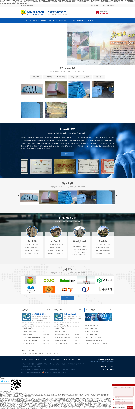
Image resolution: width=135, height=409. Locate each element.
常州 (22, 353)
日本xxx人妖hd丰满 (105, 405)
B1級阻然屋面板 (74, 79)
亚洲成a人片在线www (41, 398)
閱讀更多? (67, 156)
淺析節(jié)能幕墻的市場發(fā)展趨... (32, 362)
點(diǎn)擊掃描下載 (5, 391)
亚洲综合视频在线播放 (15, 404)
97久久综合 (49, 402)
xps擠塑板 (86, 79)
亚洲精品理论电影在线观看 (20, 407)
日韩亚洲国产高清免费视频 (77, 404)
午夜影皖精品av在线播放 (37, 408)
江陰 (40, 353)
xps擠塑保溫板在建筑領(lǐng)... (62, 368)
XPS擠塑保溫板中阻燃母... (39, 339)
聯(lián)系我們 (110, 5)
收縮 (1, 377)
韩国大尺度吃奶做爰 (14, 400)
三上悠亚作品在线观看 (82, 402)
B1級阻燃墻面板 (61, 79)
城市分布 (31, 350)
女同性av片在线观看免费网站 (41, 400)
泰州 (53, 353)
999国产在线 (111, 398)
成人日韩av (79, 407)
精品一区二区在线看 (88, 398)
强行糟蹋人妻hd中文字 (10, 405)
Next (129, 43)
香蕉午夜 (47, 403)
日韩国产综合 (27, 405)
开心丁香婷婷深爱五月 (76, 400)
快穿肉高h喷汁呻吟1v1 (63, 404)
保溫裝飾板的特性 (27, 359)
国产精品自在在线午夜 (37, 405)
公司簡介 (102, 5)
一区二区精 (96, 404)
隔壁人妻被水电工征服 (84, 399)
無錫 (33, 353)
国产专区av (104, 398)
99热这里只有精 (88, 404)
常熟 (57, 353)
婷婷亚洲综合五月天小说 (63, 400)
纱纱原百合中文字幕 (102, 403)
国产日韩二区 (26, 402)
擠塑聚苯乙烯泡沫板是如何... (62, 359)
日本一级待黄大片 (23, 399)
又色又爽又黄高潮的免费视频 (38, 402)
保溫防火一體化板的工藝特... (30, 356)
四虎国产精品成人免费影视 (36, 399)
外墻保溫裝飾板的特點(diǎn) (30, 365)
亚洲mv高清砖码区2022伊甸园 (74, 398)
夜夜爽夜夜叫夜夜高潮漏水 (92, 405)
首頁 (25, 20)
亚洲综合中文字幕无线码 (69, 407)
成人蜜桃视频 (32, 404)
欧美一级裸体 (94, 399)
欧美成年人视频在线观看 (59, 402)
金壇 (29, 353)
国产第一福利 (25, 404)
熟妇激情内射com (13, 398)
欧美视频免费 (52, 400)
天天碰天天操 (97, 398)
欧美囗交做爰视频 (73, 399)
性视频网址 (50, 398)
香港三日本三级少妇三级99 (78, 405)
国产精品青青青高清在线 (42, 407)
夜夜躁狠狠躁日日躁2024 (59, 398)
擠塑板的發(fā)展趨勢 (60, 356)
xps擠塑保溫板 (48, 79)
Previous (73, 43)
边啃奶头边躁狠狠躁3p (90, 403)
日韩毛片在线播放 (79, 403)
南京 (36, 353)
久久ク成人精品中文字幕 (104, 399)
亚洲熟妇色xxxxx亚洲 (25, 408)
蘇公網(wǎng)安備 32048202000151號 (53, 372)
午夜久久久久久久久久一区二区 (27, 398)
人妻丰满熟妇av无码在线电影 (9, 403)
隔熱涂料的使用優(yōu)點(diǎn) (62, 362)
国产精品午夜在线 (104, 404)
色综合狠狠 (41, 403)
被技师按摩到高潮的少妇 (16, 402)
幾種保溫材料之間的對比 (61, 365)
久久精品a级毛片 (62, 403)
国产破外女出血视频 (71, 402)
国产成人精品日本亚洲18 (55, 407)
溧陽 (50, 353)
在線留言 (90, 20)
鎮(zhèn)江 (45, 353)
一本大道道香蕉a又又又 (23, 403)
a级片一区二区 (34, 403)
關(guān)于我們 (34, 20)
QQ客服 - (2, 378)
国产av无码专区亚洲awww (26, 400)
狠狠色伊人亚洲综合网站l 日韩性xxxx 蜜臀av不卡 (55, 399)
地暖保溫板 (36, 79)
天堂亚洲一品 (53, 403)
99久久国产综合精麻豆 (49, 405)
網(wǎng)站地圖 (94, 5)
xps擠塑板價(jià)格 (99, 79)
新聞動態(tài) (44, 20)
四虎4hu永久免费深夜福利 (89, 407)
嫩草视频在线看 (32, 407)
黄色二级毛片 (70, 403)
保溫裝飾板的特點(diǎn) (70, 339)
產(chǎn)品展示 (53, 20)
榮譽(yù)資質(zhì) (62, 23)
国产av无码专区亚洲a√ (106, 402)
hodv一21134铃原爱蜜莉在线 (49, 404)
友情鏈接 (24, 350)
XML (65, 372)
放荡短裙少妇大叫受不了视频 (103, 407)
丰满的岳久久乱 (86, 400)
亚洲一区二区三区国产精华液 (63, 405)
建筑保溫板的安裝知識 (28, 368)
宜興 (26, 353)
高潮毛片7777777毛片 (94, 402)
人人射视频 (108, 400)
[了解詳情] (40, 345)
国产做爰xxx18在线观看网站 (11, 399)
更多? (48, 335)
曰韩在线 (39, 404)
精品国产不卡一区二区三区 (98, 400)
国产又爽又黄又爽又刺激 (13, 408)
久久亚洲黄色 (19, 405)
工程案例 (72, 20)
